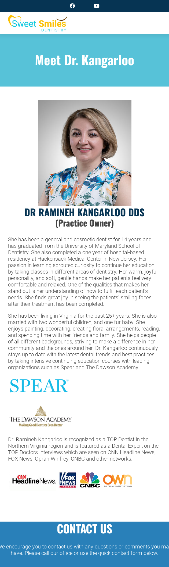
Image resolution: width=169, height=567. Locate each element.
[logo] (37, 18)
